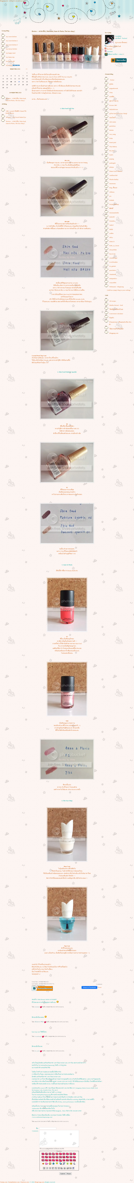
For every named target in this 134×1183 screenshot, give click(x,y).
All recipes (112, 301)
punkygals (112, 163)
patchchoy (112, 126)
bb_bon (111, 151)
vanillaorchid (113, 175)
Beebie (111, 130)
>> (26, 69)
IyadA (111, 155)
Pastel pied (112, 142)
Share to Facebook (89, 987)
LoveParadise (113, 262)
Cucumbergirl (39, 1036)
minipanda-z (113, 278)
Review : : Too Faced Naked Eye (16, 117)
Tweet (99, 987)
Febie (111, 138)
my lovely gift (10, 61)
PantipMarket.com (14, 1182)
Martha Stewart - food (116, 305)
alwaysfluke (113, 250)
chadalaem (112, 274)
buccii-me (112, 254)
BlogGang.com (39, 1182)
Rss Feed (109, 49)
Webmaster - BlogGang (116, 287)
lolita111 (112, 241)
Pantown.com (25, 1182)
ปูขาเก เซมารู (113, 101)
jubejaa (111, 167)
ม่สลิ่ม (111, 96)
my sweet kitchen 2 (12, 41)
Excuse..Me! (113, 105)
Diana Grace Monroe (115, 171)
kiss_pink (38, 1051)
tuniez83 (112, 217)
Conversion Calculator (116, 313)
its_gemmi (112, 266)
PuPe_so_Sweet (114, 245)
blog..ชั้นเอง (113, 188)
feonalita (112, 221)
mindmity (38, 1006)
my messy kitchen (11, 49)
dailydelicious (113, 109)
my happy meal (10, 53)
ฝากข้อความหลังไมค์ (114, 46)
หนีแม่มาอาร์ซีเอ (40, 1021)
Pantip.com (3, 1182)
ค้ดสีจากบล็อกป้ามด (116, 309)
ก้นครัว (111, 318)
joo (110, 196)
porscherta (112, 270)
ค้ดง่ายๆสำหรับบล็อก (116, 329)
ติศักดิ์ (111, 208)
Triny (111, 92)
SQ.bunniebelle (114, 213)
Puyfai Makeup (114, 204)
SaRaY (111, 225)
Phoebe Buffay (113, 179)
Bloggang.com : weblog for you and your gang (13, 1)
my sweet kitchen (11, 36)
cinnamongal (113, 258)
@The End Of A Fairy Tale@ (118, 113)
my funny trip (10, 57)
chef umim (112, 122)
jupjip (111, 229)
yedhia (111, 233)
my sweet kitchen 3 (12, 45)
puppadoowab (113, 88)
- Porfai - (112, 80)
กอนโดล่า (112, 117)
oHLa (111, 237)
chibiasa (111, 192)
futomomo (112, 183)
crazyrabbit (112, 282)
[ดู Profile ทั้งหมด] (121, 42)
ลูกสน (111, 84)
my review (9, 65)
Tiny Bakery (113, 146)
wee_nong (112, 134)
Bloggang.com (113, 333)
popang (111, 159)
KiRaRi (111, 200)
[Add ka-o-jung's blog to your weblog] (118, 290)
